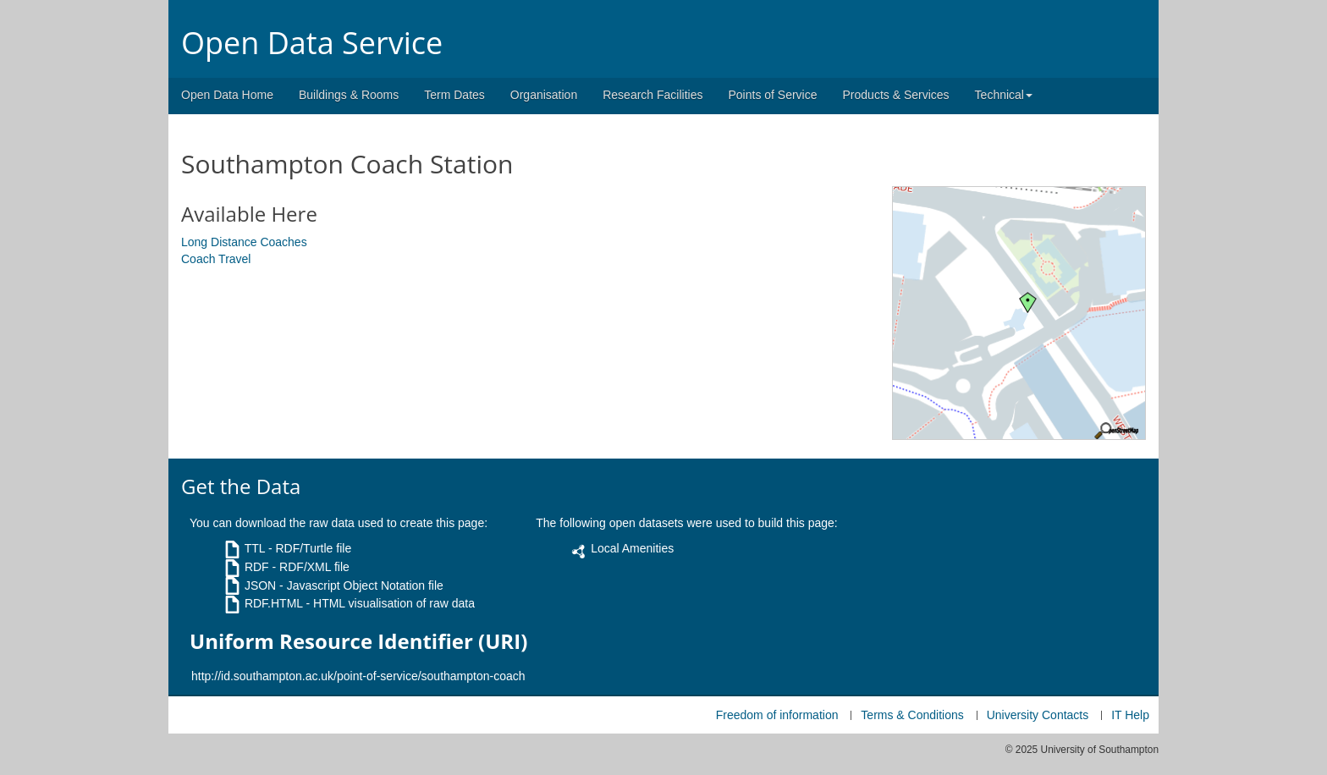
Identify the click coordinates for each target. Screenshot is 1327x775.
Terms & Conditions (912, 715)
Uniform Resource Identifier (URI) (358, 641)
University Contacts (1038, 715)
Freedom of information (777, 715)
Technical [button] (1003, 95)
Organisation (543, 95)
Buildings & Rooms (349, 95)
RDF (257, 567)
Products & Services (896, 95)
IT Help (1130, 715)
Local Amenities (632, 548)
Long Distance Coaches (244, 242)
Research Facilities (652, 95)
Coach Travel (216, 259)
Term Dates (454, 95)
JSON (260, 585)
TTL (255, 548)
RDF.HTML (274, 603)
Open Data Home (227, 95)
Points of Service (772, 95)
